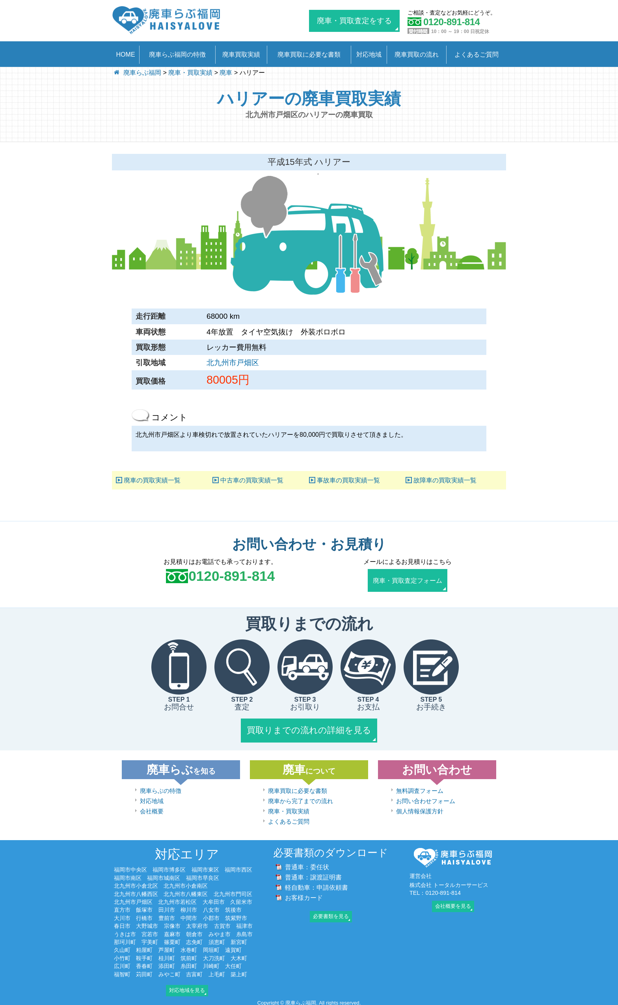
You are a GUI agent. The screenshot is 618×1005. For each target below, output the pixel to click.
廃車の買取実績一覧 (152, 480)
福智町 (122, 972)
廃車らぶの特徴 (160, 788)
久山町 (122, 948)
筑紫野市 (236, 916)
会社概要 (152, 809)
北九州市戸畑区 (233, 362)
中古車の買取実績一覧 (251, 480)
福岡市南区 (127, 875)
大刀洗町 (214, 956)
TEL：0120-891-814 (435, 890)
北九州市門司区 (233, 892)
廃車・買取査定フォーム (407, 579)
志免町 (194, 940)
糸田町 (189, 964)
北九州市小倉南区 (186, 883)
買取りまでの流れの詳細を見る (309, 729)
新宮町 (239, 940)
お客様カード (304, 895)
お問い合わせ (437, 767)
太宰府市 (197, 924)
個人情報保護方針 (419, 809)
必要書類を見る (331, 914)
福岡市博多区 (169, 868)
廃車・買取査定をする (354, 21)
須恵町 (216, 940)
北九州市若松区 (177, 899)
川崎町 (211, 964)
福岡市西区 (238, 868)
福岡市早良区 (202, 875)
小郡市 (211, 916)
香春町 (144, 964)
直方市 (122, 908)
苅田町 (144, 972)
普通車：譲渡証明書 (313, 875)
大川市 (122, 916)
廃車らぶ (181, 767)
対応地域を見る (187, 988)
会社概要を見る (453, 904)
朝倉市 (194, 932)
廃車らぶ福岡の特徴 (177, 54)
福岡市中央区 (130, 868)
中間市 (189, 916)
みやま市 (219, 932)
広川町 (122, 964)
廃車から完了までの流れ (300, 799)
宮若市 (149, 932)
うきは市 (125, 932)
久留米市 (241, 899)
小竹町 (122, 956)
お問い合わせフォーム (425, 799)
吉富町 (194, 972)
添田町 (166, 964)
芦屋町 (166, 948)
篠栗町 (172, 940)
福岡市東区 (205, 868)
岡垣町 (211, 948)
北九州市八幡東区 (186, 892)
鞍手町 (144, 956)
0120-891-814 (231, 576)
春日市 (122, 924)
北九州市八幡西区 (136, 892)
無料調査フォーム (419, 788)
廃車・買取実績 (288, 809)
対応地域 (369, 54)
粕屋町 (144, 948)
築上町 (239, 972)
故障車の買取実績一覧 (445, 480)
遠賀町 (233, 948)
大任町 (233, 964)
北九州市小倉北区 (136, 883)
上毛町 (216, 972)
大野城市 (147, 924)
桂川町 (166, 956)
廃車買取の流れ (417, 54)
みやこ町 (169, 972)
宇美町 (149, 940)
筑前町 (189, 956)
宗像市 (172, 924)
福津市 (244, 924)
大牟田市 (214, 899)
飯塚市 (144, 908)
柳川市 (189, 908)
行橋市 (144, 916)
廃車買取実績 (241, 54)
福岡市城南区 (163, 875)
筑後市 (233, 908)
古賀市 (222, 924)
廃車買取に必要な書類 (309, 54)
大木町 (239, 956)
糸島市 (244, 932)
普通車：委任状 (307, 864)
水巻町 (189, 948)
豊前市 (166, 916)
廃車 (309, 767)
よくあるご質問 (476, 54)
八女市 (211, 908)
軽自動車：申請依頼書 (316, 885)
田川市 (166, 908)
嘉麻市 (172, 932)
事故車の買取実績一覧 (348, 480)
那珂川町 (125, 940)
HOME (125, 54)
